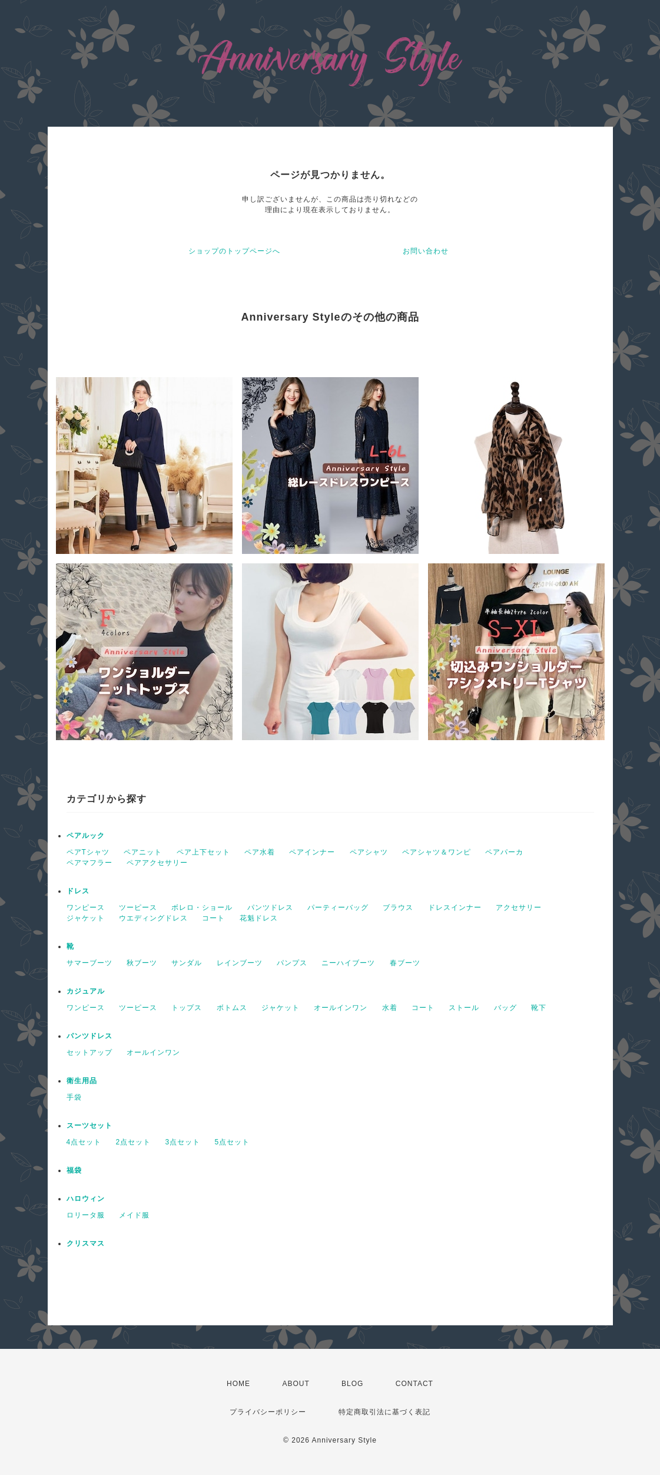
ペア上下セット (203, 852)
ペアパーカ (504, 852)
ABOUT (295, 1384)
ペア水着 (259, 852)
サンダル (186, 963)
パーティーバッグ (338, 907)
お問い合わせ (426, 251)
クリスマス (86, 1243)
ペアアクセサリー (157, 863)
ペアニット (143, 852)
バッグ (505, 1008)
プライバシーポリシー (268, 1412)
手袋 (74, 1097)
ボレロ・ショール (202, 907)
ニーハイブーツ (348, 963)
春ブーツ (405, 963)
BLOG (352, 1384)
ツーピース (138, 907)
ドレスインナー (455, 907)
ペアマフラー (89, 863)
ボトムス (232, 1008)
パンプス (292, 963)
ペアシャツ (369, 852)
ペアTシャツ (88, 852)
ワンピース (86, 907)
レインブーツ (240, 963)
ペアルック (86, 835)
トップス (186, 1008)
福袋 (74, 1170)
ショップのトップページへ (234, 251)
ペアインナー (312, 852)
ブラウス (398, 907)
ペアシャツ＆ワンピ (436, 852)
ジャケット (86, 918)
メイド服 (134, 1215)
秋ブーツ (142, 963)
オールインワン (340, 1008)
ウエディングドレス (153, 918)
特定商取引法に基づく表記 (384, 1412)
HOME (238, 1384)
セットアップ (89, 1052)
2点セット (133, 1142)
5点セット (232, 1142)
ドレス (78, 891)
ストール (464, 1008)
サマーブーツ (89, 963)
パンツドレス (270, 907)
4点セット (84, 1142)
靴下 (538, 1008)
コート (213, 918)
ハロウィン (86, 1198)
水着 (389, 1008)
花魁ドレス (259, 918)
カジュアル (86, 991)
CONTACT (414, 1384)
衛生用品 (82, 1081)
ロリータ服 (86, 1215)
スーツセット (89, 1125)
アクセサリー (519, 907)
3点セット (183, 1142)
